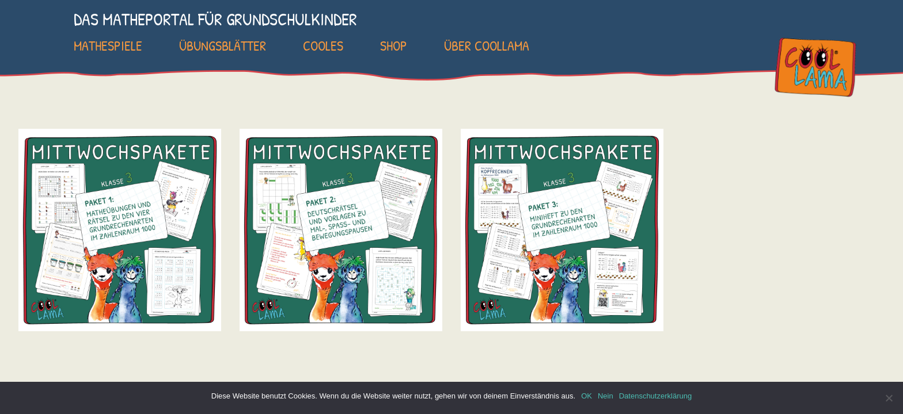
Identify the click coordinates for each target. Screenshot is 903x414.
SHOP (393, 45)
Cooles (323, 45)
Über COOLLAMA (486, 45)
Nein (605, 396)
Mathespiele (108, 45)
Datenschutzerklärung (655, 396)
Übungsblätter (222, 45)
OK (586, 396)
